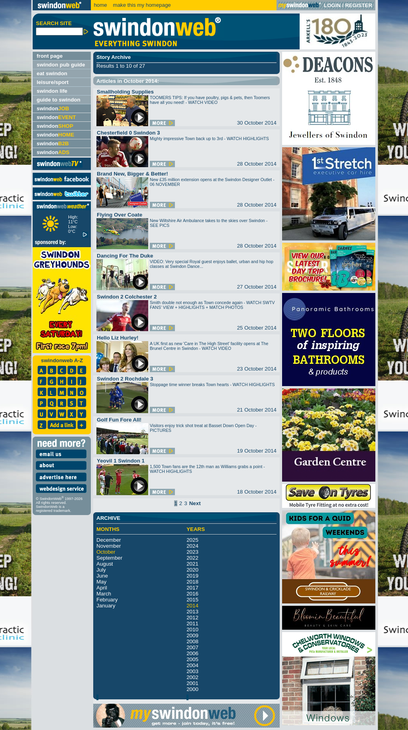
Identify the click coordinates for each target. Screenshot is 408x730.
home (100, 5)
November (108, 546)
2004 (192, 665)
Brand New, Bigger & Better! (132, 174)
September (109, 558)
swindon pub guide (61, 65)
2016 (192, 594)
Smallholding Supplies (125, 92)
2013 (192, 612)
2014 (192, 606)
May (101, 582)
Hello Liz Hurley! (117, 338)
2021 (192, 564)
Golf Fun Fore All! (119, 420)
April (101, 588)
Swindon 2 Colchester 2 (127, 297)
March (103, 594)
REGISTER (358, 5)
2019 (192, 576)
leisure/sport (53, 82)
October (105, 552)
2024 (192, 546)
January (105, 606)
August (104, 564)
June (102, 576)
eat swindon (52, 73)
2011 (192, 624)
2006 (192, 653)
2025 (192, 540)
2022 (192, 558)
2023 (192, 552)
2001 (192, 683)
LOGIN (332, 5)
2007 (192, 647)
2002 (192, 677)
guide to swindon (58, 100)
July (101, 570)
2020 (192, 570)
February (107, 600)
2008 (192, 641)
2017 (192, 588)
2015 (192, 600)
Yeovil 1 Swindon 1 (121, 461)
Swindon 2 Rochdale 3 (125, 379)
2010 (192, 629)
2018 (192, 582)
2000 (192, 689)
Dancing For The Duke (125, 256)
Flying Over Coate (119, 215)
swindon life (52, 91)
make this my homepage (141, 5)
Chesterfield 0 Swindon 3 (128, 133)
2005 (192, 659)
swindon (53, 108)
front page (50, 56)
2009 (192, 635)
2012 (192, 618)
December (108, 540)
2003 (192, 671)
